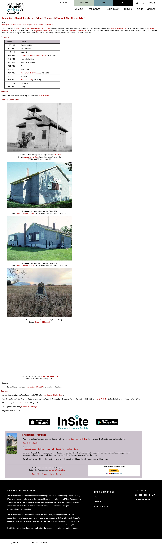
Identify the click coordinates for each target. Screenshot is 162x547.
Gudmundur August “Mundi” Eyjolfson (34, 56)
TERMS (45, 543)
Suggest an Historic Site (50, 474)
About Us (79, 9)
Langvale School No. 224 (42, 31)
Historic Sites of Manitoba (13, 18)
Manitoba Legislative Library (53, 395)
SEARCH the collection (30, 443)
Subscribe (84, 3)
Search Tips (36, 474)
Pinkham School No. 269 (78, 31)
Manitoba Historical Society (77, 439)
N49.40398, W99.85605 (49, 376)
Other (76, 449)
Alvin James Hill (26, 80)
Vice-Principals (16, 25)
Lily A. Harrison (43, 96)
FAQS (96, 496)
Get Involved (94, 9)
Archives (151, 9)
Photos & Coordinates (38, 25)
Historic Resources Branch (26, 213)
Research (128, 9)
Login (152, 3)
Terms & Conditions (104, 492)
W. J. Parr (57, 155)
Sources (50, 25)
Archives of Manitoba (31, 157)
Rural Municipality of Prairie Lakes (39, 28)
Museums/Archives (29, 449)
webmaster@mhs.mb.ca (56, 470)
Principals (5, 25)
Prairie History (112, 9)
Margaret (60, 18)
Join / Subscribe (102, 506)
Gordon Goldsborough (42, 322)
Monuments (50, 449)
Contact (64, 3)
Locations (69, 449)
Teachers (26, 25)
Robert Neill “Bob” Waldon (30, 73)
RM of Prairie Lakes (75, 18)
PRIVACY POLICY (37, 543)
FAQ (61, 474)
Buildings (41, 449)
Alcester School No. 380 (119, 28)
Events (140, 9)
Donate (103, 3)
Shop (123, 3)
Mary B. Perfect (100, 399)
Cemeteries (60, 449)
